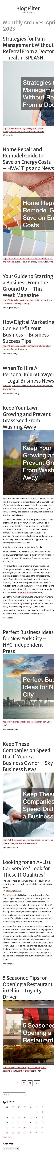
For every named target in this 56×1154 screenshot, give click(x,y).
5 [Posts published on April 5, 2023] (19, 1117)
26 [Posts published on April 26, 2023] (18, 1132)
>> (37, 1083)
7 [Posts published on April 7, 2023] (30, 1117)
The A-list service (10, 895)
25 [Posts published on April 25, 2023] (12, 1132)
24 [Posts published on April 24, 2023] (6, 1132)
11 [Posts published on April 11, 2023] (12, 1122)
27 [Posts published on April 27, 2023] (24, 1132)
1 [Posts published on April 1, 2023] (36, 1112)
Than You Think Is (26, 592)
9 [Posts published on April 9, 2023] (42, 1117)
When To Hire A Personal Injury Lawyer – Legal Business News (29, 374)
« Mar (5, 1137)
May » (10, 1137)
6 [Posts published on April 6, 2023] (24, 1117)
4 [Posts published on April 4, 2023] (13, 1117)
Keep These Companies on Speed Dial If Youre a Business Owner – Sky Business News (28, 756)
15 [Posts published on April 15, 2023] (36, 1122)
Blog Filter (28, 8)
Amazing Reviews (13, 890)
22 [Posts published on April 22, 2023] (36, 1127)
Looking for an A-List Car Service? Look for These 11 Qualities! (27, 868)
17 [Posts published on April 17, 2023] (6, 1127)
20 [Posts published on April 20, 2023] (24, 1127)
